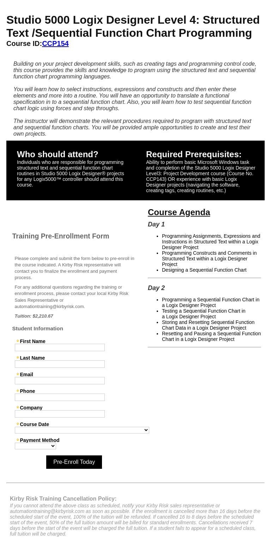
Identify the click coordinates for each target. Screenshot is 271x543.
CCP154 (55, 43)
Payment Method (40, 440)
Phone (27, 391)
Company (31, 407)
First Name (33, 341)
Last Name (32, 357)
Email (26, 374)
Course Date (34, 424)
